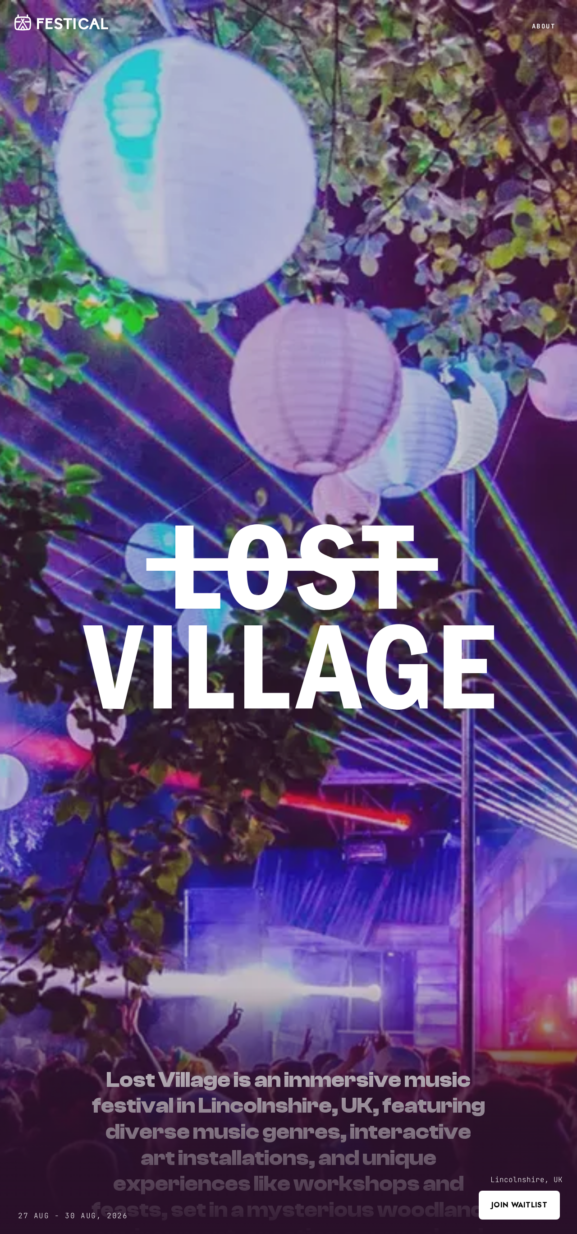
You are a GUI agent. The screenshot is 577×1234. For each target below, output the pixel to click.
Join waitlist (519, 1205)
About (543, 26)
